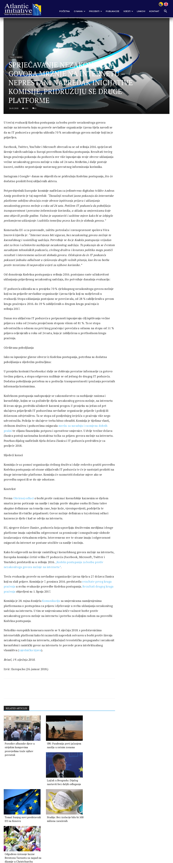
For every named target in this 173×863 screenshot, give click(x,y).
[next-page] (11, 813)
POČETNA (64, 11)
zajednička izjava (50, 666)
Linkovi (141, 11)
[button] (165, 11)
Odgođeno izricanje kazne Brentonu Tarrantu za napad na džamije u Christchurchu (94, 802)
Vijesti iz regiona (16, 52)
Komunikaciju (51, 616)
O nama (79, 11)
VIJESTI (128, 11)
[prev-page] (6, 813)
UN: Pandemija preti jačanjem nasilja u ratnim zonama (55, 760)
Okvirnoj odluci (23, 514)
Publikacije (112, 11)
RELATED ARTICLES (17, 724)
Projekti (95, 11)
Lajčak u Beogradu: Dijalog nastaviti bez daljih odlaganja (93, 760)
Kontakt (154, 11)
